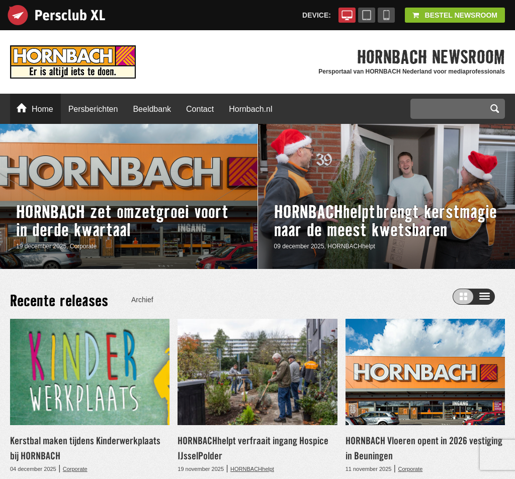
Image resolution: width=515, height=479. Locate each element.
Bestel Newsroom (454, 15)
